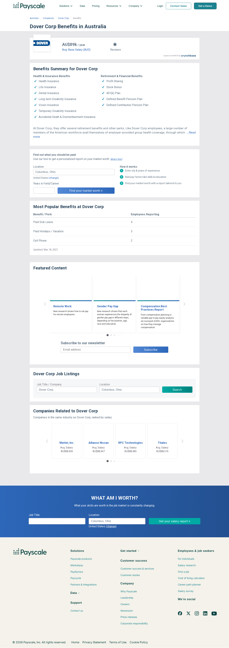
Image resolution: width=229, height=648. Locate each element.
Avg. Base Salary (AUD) (76, 49)
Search (177, 389)
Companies (48, 18)
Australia (34, 18)
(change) (54, 177)
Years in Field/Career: (46, 183)
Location (104, 384)
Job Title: (34, 515)
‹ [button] (45, 303)
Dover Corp (63, 18)
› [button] (184, 303)
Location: (38, 166)
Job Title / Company (49, 384)
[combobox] (74, 172)
